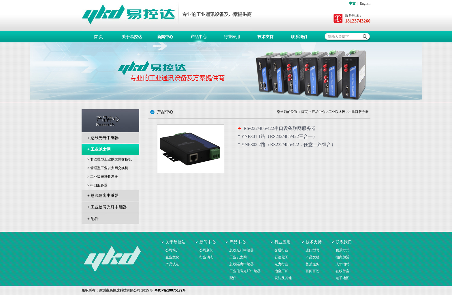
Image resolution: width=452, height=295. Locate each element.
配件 (232, 278)
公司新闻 (206, 250)
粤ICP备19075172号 (170, 290)
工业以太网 (337, 112)
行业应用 (232, 36)
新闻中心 (165, 36)
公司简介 (172, 250)
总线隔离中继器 (241, 264)
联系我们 (299, 36)
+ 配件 (93, 218)
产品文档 (312, 257)
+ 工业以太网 (99, 149)
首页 (304, 112)
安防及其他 (283, 278)
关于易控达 (132, 36)
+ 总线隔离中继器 (103, 195)
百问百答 (312, 271)
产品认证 (172, 264)
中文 (352, 3)
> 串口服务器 (97, 185)
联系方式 (342, 250)
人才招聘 (342, 264)
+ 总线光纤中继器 (103, 138)
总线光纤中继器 (241, 250)
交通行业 (281, 250)
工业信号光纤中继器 (245, 271)
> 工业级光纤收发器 (102, 177)
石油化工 (281, 257)
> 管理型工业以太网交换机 (107, 168)
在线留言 (342, 271)
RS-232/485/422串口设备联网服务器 (280, 128)
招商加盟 (342, 257)
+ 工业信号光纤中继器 (107, 207)
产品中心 (199, 36)
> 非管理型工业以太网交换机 (109, 159)
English (365, 3)
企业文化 (172, 257)
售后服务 (312, 264)
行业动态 (206, 257)
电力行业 (281, 264)
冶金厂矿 (281, 271)
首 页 (98, 36)
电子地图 (342, 278)
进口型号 (312, 250)
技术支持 (265, 36)
